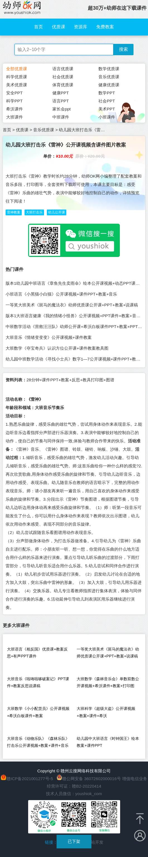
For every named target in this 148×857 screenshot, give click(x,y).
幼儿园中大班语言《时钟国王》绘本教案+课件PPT (108, 742)
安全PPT (14, 92)
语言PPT (60, 101)
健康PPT (60, 92)
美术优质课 (16, 84)
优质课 (58, 26)
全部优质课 (16, 68)
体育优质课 (62, 84)
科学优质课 (16, 76)
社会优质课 (62, 76)
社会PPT (106, 101)
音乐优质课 (108, 76)
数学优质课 (108, 68)
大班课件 (14, 117)
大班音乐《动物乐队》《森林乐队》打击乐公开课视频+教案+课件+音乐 (38, 742)
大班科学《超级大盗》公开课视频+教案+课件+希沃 (106, 712)
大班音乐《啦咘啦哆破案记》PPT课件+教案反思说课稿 (38, 682)
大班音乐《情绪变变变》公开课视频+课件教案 (49, 337)
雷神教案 (13, 212)
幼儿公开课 (56, 212)
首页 (38, 26)
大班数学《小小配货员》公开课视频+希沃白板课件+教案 (38, 712)
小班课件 (106, 117)
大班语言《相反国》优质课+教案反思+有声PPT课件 (37, 652)
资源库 (80, 26)
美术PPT (106, 109)
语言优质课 (62, 68)
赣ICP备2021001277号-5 (29, 778)
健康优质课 (108, 84)
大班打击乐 (34, 212)
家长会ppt (61, 109)
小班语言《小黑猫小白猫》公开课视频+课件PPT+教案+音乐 (61, 294)
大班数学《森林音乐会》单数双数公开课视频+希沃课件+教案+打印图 (108, 682)
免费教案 (105, 26)
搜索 (123, 49)
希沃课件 (14, 109)
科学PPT (14, 101)
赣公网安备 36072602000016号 (89, 778)
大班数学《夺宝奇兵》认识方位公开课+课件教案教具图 (57, 348)
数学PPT (106, 92)
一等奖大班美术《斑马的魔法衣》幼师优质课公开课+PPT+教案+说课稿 (72, 305)
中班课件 (60, 117)
